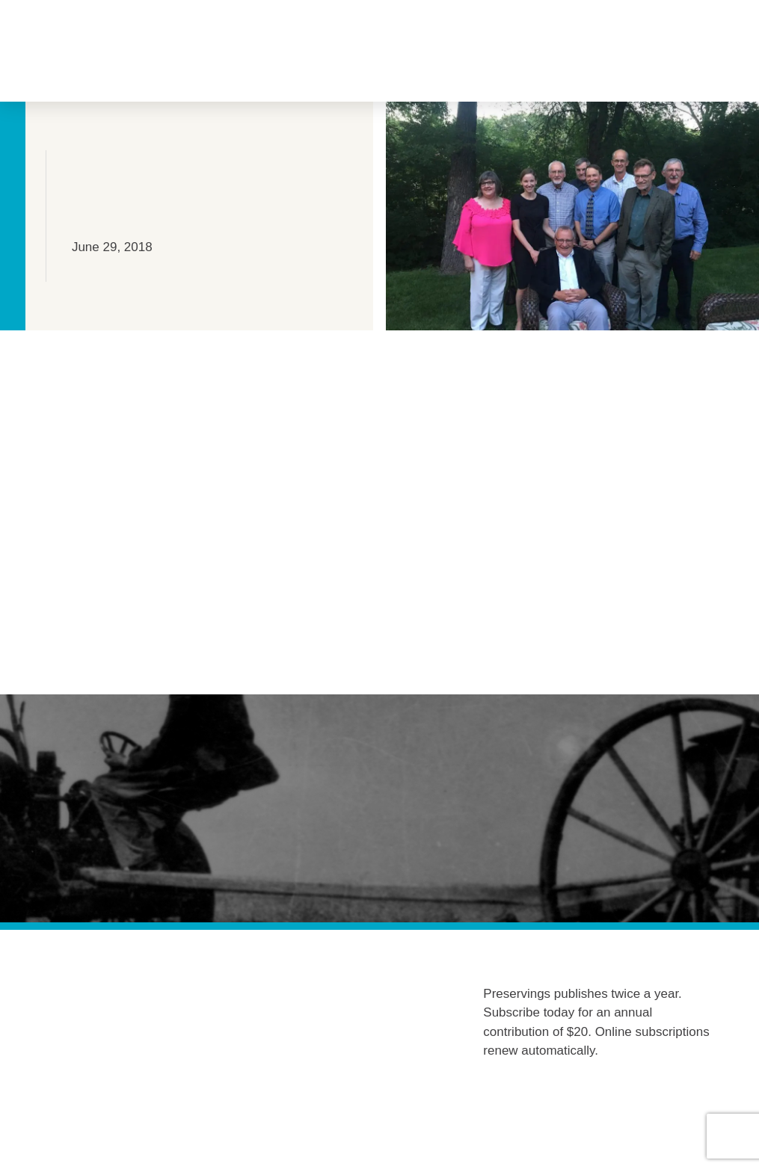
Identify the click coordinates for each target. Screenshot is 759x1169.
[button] (126, 51)
